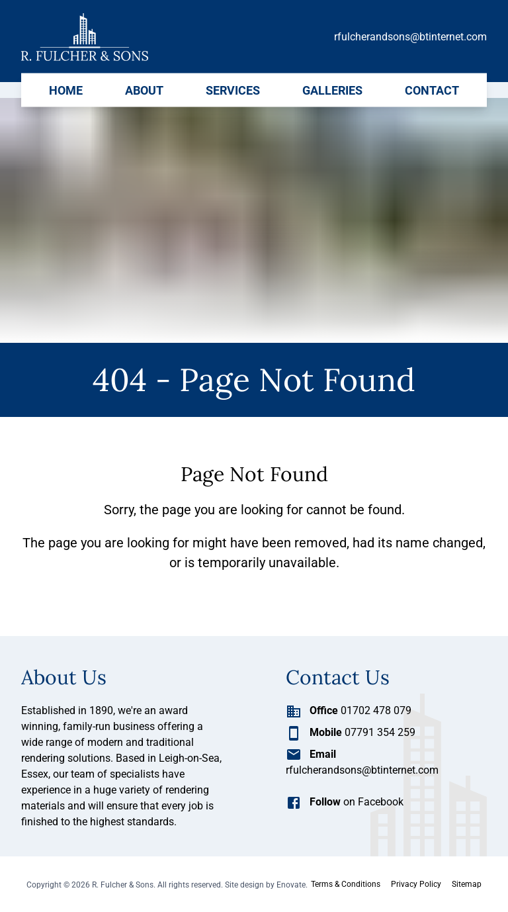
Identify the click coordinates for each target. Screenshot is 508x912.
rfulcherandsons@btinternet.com (410, 36)
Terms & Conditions (345, 884)
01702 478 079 (348, 710)
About (144, 90)
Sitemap (467, 884)
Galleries (332, 90)
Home (66, 90)
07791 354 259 (350, 732)
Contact (432, 90)
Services (233, 90)
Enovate (291, 884)
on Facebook (344, 802)
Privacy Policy (416, 884)
